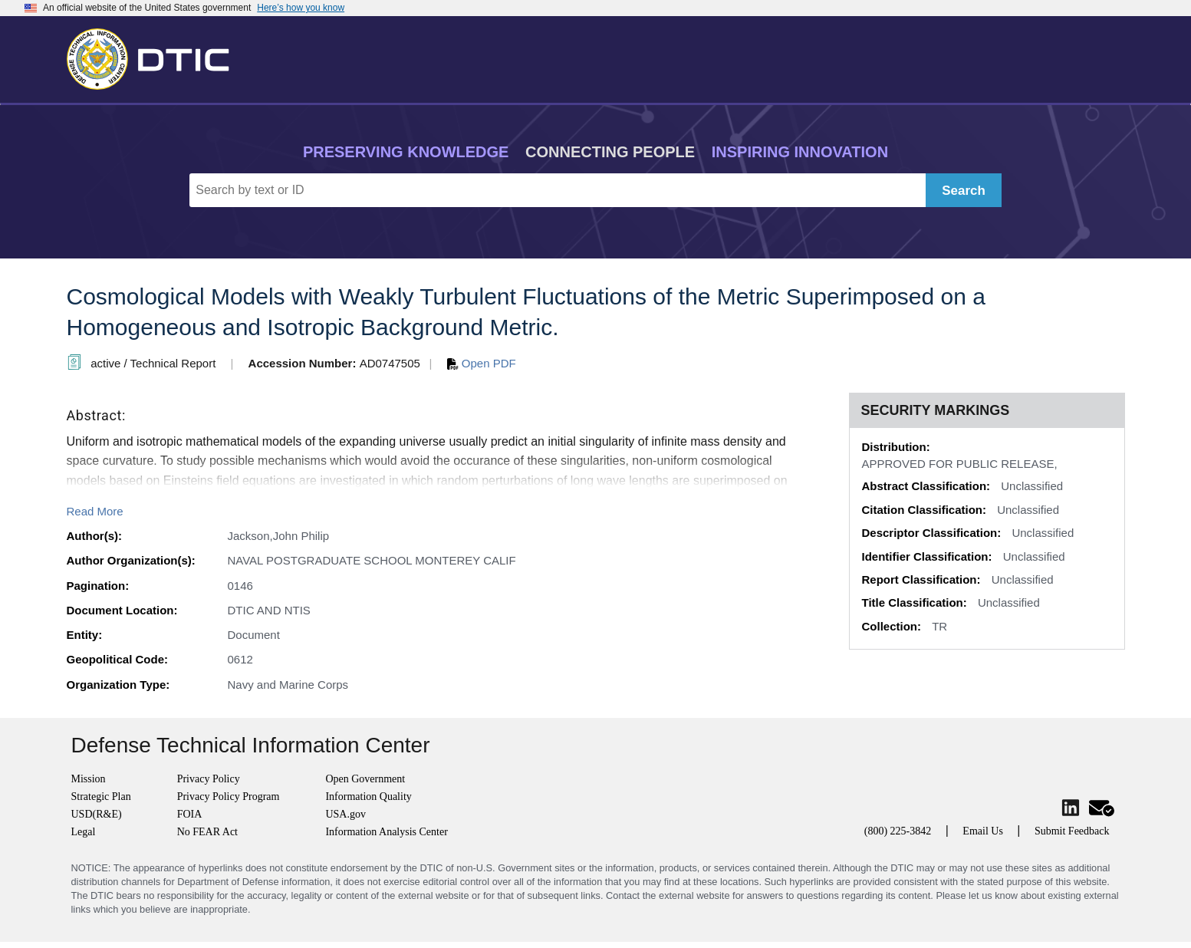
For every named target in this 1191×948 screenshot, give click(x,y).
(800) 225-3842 (898, 831)
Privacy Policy (208, 779)
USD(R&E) (96, 814)
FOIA (189, 814)
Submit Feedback (1072, 831)
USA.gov (345, 814)
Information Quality (368, 796)
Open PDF (481, 363)
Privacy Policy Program (228, 796)
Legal (83, 832)
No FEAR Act (207, 832)
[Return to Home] (155, 56)
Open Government (365, 779)
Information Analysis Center (386, 832)
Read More (95, 511)
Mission (88, 779)
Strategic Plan (101, 796)
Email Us (982, 831)
